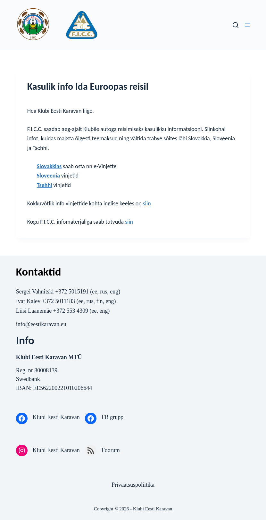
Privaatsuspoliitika (133, 485)
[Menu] (247, 25)
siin (147, 203)
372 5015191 (74, 291)
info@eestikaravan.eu (41, 324)
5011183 (65, 301)
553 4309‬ (77, 311)
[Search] (235, 25)
